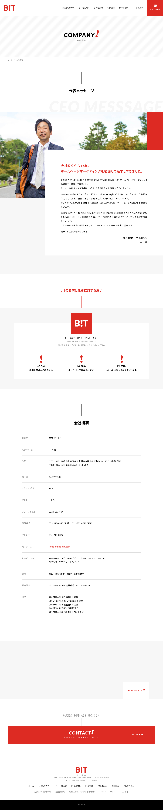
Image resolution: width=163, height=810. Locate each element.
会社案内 (140, 7)
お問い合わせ (128, 786)
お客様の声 (123, 7)
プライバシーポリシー (108, 791)
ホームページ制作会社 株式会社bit (9, 8)
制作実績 (111, 7)
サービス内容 (84, 7)
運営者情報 (60, 791)
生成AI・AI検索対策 (42, 791)
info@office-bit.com (59, 546)
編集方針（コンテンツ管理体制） (82, 791)
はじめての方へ (68, 7)
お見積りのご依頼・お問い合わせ (81, 734)
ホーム (10, 60)
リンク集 (125, 791)
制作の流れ (98, 7)
